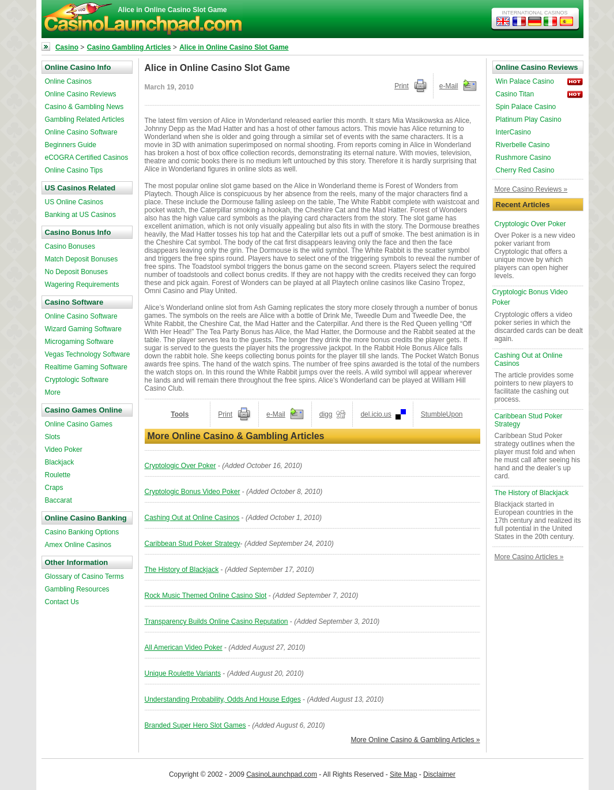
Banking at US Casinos (80, 215)
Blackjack (59, 462)
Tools (180, 414)
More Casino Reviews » (531, 189)
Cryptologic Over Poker (180, 466)
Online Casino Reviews (80, 94)
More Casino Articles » (529, 557)
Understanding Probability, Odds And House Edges (223, 699)
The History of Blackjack (182, 570)
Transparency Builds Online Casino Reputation (216, 621)
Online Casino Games (78, 424)
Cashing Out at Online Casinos (192, 518)
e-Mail (448, 86)
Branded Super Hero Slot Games (195, 725)
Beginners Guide (70, 145)
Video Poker (63, 449)
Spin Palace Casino (526, 107)
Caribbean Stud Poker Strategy (192, 544)
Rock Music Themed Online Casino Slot (206, 595)
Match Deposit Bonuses (81, 259)
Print (401, 86)
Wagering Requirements (82, 284)
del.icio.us (375, 414)
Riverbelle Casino (523, 145)
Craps (54, 488)
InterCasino (513, 132)
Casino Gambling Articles (129, 47)
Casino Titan (515, 94)
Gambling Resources (77, 589)
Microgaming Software (79, 342)
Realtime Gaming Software (86, 367)
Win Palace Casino (525, 81)
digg (326, 414)
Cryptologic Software (77, 380)
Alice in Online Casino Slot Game (233, 47)
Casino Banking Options (82, 532)
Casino (66, 47)
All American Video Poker (184, 647)
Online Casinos (68, 81)
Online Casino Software (81, 132)
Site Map (403, 774)
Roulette (58, 475)
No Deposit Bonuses (76, 272)
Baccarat (58, 500)
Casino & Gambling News (84, 107)
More (53, 392)
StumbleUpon (442, 414)
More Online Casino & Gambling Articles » (415, 740)
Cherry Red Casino (525, 170)
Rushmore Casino (523, 157)
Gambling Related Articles (85, 119)
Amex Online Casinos (78, 545)
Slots (53, 437)
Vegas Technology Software (87, 354)
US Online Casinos (74, 202)
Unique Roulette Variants (183, 673)
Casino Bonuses (70, 246)
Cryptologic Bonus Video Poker (192, 492)
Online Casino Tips (74, 170)
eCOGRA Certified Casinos (87, 157)
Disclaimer (439, 774)
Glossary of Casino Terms (84, 576)
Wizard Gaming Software (83, 329)
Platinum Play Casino (529, 119)
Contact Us (62, 602)
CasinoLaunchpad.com (281, 774)
